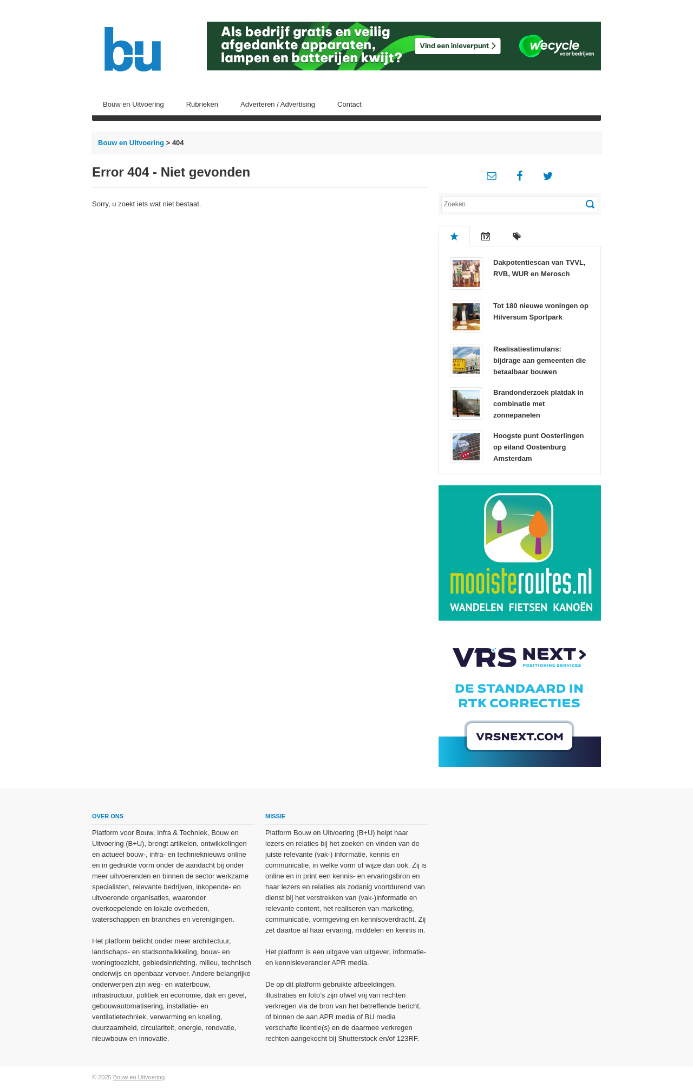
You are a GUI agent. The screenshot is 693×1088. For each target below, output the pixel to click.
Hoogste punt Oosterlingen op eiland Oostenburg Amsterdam (538, 447)
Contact (349, 104)
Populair (454, 236)
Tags (517, 236)
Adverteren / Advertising (277, 104)
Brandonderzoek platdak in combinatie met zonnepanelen (538, 403)
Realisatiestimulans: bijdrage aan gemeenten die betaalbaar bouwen (539, 360)
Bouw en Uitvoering (133, 104)
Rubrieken (202, 104)
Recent (485, 236)
